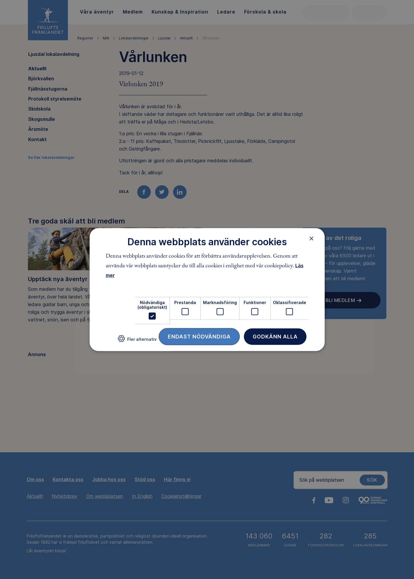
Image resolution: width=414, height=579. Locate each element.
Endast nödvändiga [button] (199, 336)
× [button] (311, 238)
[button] (137, 341)
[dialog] (207, 289)
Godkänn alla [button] (275, 336)
